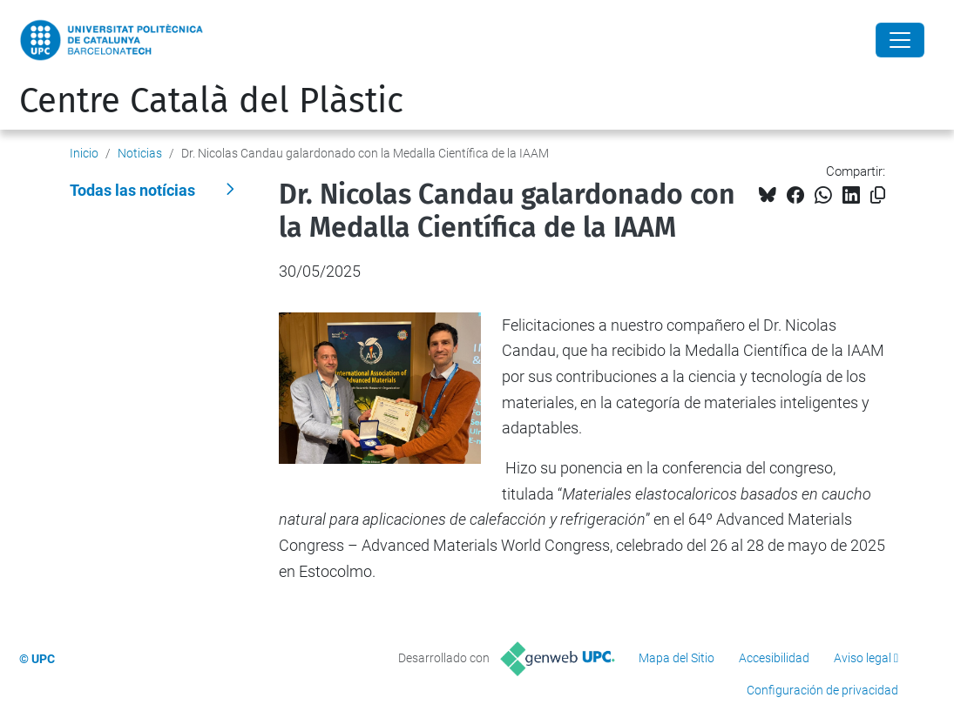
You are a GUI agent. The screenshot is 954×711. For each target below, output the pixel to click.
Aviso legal (862, 658)
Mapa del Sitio (676, 658)
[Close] (900, 40)
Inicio (84, 153)
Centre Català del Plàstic (211, 101)
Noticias (140, 153)
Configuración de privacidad (822, 690)
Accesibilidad (774, 658)
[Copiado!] (877, 195)
